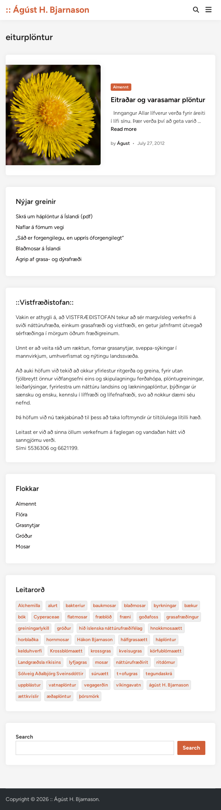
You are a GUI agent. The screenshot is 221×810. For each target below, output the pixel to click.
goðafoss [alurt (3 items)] (148, 617)
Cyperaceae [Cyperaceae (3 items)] (46, 617)
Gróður (24, 536)
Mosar (23, 546)
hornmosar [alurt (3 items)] (57, 639)
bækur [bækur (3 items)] (191, 605)
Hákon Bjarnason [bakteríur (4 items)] (95, 639)
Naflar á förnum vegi (40, 227)
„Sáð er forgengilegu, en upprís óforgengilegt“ (70, 238)
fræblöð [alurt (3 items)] (103, 617)
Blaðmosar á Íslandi (38, 248)
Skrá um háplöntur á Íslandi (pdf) (54, 216)
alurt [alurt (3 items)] (53, 605)
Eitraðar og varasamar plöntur (158, 99)
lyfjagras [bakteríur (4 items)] (78, 662)
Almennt (121, 87)
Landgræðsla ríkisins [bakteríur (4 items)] (39, 662)
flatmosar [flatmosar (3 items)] (77, 617)
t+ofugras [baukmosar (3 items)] (127, 674)
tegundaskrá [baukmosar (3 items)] (159, 674)
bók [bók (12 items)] (22, 617)
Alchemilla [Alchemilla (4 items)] (29, 605)
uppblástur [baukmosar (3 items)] (29, 685)
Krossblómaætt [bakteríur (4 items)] (66, 651)
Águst (123, 143)
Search (24, 737)
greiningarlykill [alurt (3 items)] (33, 628)
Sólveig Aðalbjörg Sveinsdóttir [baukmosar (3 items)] (50, 674)
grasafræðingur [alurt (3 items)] (182, 617)
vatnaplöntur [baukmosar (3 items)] (62, 685)
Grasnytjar (28, 525)
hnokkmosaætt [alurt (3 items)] (166, 628)
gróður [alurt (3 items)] (64, 628)
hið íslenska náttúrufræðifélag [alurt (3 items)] (110, 628)
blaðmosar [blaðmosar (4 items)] (135, 605)
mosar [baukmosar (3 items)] (101, 662)
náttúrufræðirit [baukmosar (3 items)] (132, 662)
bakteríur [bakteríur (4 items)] (75, 605)
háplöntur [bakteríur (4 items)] (166, 639)
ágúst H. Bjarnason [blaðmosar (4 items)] (169, 685)
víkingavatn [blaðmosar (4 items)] (128, 685)
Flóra (21, 514)
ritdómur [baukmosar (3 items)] (165, 662)
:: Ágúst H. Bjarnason (47, 9)
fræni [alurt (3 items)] (125, 617)
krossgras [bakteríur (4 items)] (101, 651)
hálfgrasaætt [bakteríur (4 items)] (134, 639)
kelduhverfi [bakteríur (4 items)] (30, 651)
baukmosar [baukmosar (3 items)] (104, 605)
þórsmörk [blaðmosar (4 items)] (89, 696)
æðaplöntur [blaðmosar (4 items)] (59, 696)
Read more (124, 129)
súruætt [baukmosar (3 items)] (100, 674)
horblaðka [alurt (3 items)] (28, 639)
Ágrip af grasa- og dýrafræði (49, 259)
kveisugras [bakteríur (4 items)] (130, 651)
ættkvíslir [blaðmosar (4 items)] (28, 696)
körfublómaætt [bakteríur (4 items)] (166, 651)
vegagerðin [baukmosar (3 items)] (96, 685)
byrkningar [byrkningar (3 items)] (165, 605)
